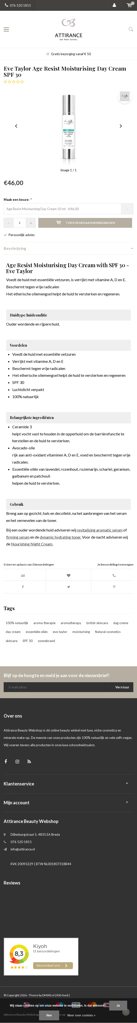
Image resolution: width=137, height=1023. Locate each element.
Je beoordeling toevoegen (115, 564)
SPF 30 (28, 641)
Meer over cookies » (81, 1015)
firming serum (17, 537)
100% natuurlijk (17, 623)
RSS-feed (62, 995)
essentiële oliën (37, 632)
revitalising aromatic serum (100, 530)
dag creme (120, 623)
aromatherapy (71, 623)
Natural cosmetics (108, 632)
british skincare (97, 623)
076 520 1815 (18, 5)
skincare (11, 641)
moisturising (81, 632)
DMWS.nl (48, 995)
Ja (118, 1005)
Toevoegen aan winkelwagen (85, 223)
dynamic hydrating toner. (60, 537)
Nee (49, 1015)
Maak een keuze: (17, 200)
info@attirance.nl (23, 849)
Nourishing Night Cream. (32, 544)
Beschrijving (15, 248)
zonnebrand (46, 641)
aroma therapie (44, 623)
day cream (13, 632)
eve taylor (60, 632)
